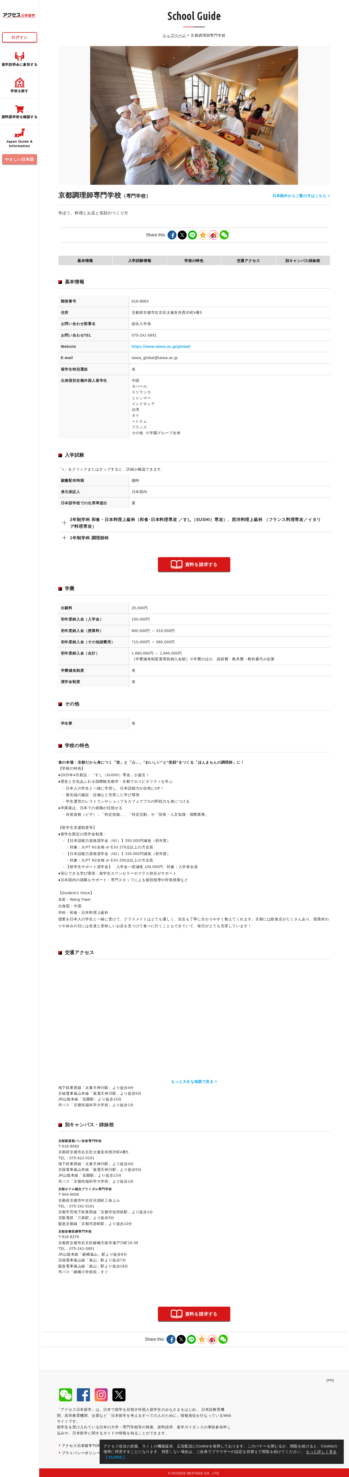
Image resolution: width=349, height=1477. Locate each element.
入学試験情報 (139, 261)
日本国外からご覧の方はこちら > (301, 195)
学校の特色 (194, 261)
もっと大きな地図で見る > (194, 1081)
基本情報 (85, 261)
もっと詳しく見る (321, 1452)
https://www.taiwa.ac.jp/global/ (161, 346)
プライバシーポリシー (81, 1451)
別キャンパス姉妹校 (302, 261)
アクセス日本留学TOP (81, 1444)
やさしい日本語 (19, 159)
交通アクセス (248, 261)
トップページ (174, 35)
